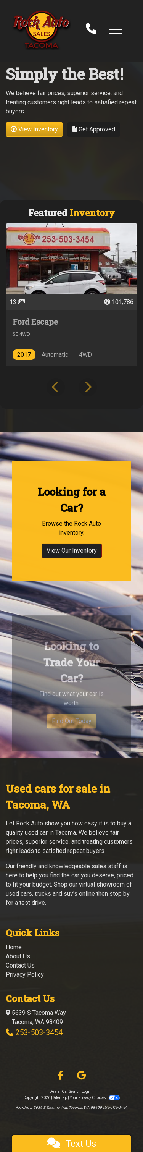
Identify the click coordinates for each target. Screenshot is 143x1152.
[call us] (91, 29)
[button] (115, 29)
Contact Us (20, 965)
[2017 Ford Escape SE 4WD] (71, 294)
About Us (18, 956)
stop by (119, 893)
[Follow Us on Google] (81, 1075)
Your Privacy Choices (94, 1097)
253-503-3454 (39, 1032)
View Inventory (34, 129)
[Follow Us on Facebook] (60, 1075)
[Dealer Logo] (41, 29)
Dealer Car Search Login (71, 1091)
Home (14, 947)
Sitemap (60, 1097)
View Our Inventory (72, 564)
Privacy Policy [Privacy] (25, 974)
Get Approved (93, 129)
